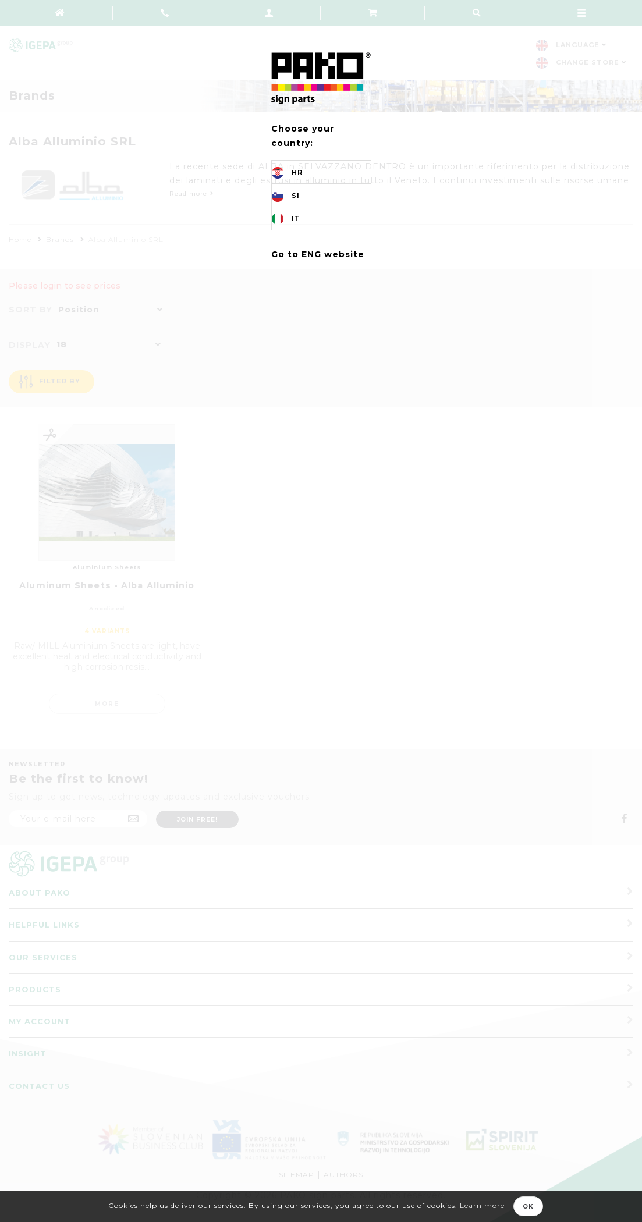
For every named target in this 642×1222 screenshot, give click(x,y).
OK (528, 1206)
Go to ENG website (317, 254)
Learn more (482, 1205)
